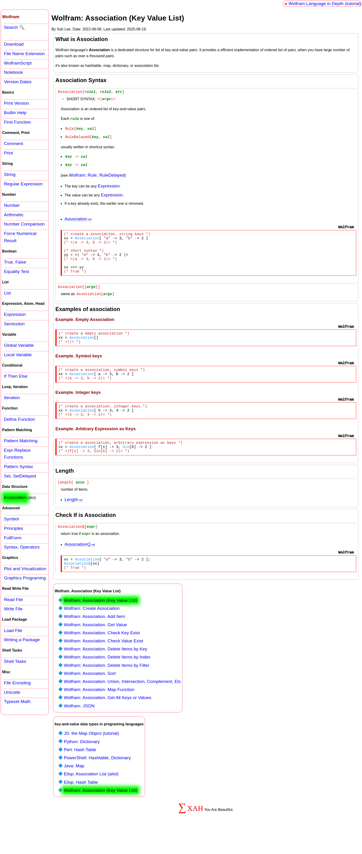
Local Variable (18, 354)
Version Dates (17, 81)
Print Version (16, 103)
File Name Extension (24, 53)
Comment (13, 143)
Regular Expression (23, 183)
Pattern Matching (20, 440)
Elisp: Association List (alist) (91, 796)
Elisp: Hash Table (81, 804)
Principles (13, 528)
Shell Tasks (15, 661)
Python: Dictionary (82, 764)
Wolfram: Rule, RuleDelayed (97, 173)
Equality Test (16, 271)
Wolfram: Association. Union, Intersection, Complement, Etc (122, 703)
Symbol (11, 518)
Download (14, 44)
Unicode (12, 692)
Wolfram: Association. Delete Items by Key (105, 671)
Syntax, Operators (22, 547)
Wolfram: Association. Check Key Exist (102, 655)
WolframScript (18, 63)
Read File (13, 599)
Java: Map (74, 788)
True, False (15, 262)
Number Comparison (24, 224)
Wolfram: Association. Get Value (95, 647)
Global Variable (19, 345)
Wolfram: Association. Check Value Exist (103, 663)
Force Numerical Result (20, 237)
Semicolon (14, 323)
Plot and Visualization (25, 568)
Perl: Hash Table (80, 772)
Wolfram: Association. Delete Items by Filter (106, 687)
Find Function (17, 122)
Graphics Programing (25, 577)
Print (8, 153)
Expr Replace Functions (17, 454)
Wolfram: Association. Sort (90, 695)
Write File (13, 608)
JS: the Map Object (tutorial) (91, 755)
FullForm (12, 537)
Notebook (13, 72)
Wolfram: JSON (79, 728)
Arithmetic (14, 214)
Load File (13, 630)
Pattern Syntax (18, 466)
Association (75, 216)
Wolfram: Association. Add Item (94, 638)
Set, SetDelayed (20, 476)
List (7, 293)
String (9, 174)
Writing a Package (22, 639)
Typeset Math (17, 701)
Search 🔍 (14, 27)
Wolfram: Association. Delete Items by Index (107, 679)
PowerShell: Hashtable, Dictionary (97, 780)
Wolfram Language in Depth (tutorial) (325, 3)
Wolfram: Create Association (92, 630)
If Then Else (15, 376)
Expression (109, 183)
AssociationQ (77, 563)
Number (12, 205)
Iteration (12, 397)
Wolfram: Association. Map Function (99, 711)
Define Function (19, 419)
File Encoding (17, 682)
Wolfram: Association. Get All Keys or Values (107, 720)
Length (71, 518)
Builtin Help (15, 112)
